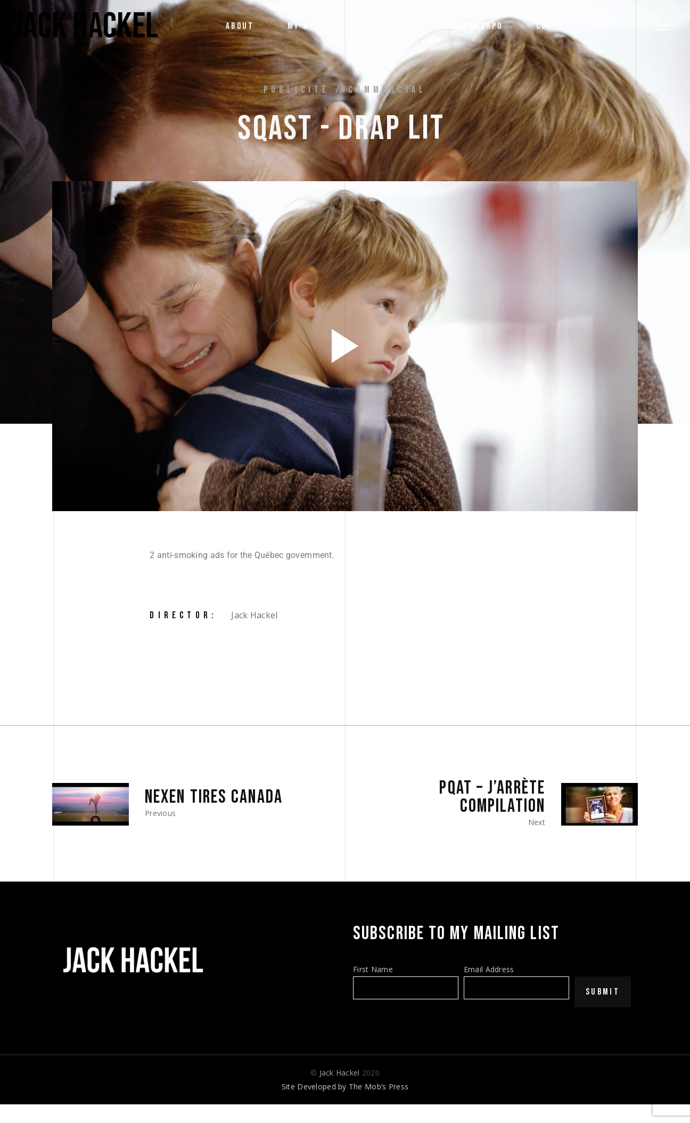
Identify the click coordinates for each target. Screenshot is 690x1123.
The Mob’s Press (378, 1086)
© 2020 (345, 1073)
